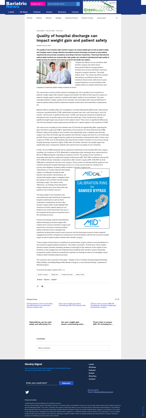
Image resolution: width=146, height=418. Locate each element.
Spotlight (58, 18)
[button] (117, 18)
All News (39, 18)
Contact (92, 379)
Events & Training (87, 18)
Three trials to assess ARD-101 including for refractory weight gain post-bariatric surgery (102, 323)
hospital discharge (67, 274)
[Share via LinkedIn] (42, 286)
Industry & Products (71, 18)
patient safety (80, 274)
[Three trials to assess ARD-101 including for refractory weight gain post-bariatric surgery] (105, 311)
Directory (92, 376)
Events (91, 373)
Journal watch (101, 18)
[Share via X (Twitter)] (37, 286)
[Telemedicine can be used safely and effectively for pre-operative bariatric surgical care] (41, 311)
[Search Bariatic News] (60, 4)
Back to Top (143, 411)
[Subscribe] (37, 4)
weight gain (54, 274)
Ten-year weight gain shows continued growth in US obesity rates (72, 323)
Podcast (92, 370)
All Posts (29, 18)
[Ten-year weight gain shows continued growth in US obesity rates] (73, 311)
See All (117, 299)
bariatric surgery (43, 274)
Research (49, 18)
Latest (91, 364)
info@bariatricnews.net (103, 392)
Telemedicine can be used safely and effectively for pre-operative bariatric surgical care (40, 323)
